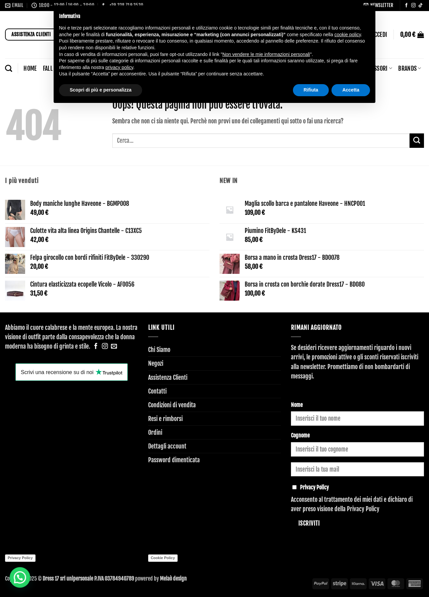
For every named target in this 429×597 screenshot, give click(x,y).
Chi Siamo (159, 349)
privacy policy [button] (119, 67)
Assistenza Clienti (167, 377)
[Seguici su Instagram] (413, 5)
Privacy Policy (363, 509)
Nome (297, 405)
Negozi (155, 363)
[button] (412, 34)
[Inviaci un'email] (114, 346)
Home (30, 68)
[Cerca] (8, 68)
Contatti (157, 391)
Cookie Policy (163, 558)
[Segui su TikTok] (420, 5)
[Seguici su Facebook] (406, 5)
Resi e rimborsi (165, 418)
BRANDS (409, 68)
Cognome (300, 435)
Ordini (155, 432)
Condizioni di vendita (172, 405)
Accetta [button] (350, 90)
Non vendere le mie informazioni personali (266, 54)
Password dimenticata (174, 460)
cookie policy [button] (347, 34)
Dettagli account (167, 446)
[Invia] (417, 140)
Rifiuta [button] (311, 90)
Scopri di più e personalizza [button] (100, 90)
